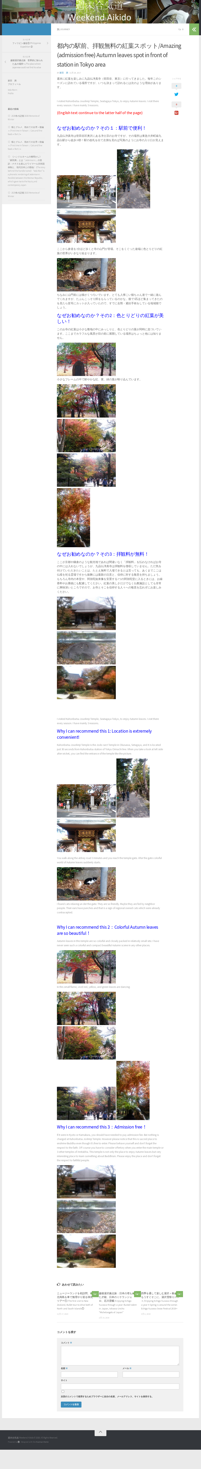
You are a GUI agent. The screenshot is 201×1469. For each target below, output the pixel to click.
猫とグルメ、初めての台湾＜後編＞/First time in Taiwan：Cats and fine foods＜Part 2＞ (26, 150)
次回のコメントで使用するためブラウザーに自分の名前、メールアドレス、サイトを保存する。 (107, 1416)
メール (127, 1387)
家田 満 (63, 92)
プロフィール (14, 103)
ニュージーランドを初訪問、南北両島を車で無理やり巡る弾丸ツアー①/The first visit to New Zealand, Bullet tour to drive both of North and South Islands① (75, 1320)
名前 (64, 1387)
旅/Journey (63, 48)
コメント (66, 1362)
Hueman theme (42, 1461)
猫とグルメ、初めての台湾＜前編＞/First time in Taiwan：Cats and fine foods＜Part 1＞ (26, 165)
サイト (64, 1399)
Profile (11, 113)
